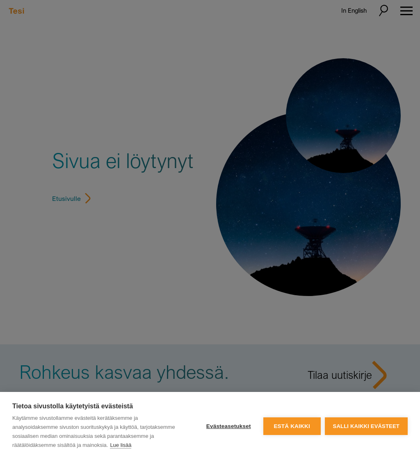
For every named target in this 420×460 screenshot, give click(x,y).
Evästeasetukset (228, 426)
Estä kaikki (292, 426)
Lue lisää (120, 445)
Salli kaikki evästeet (366, 426)
